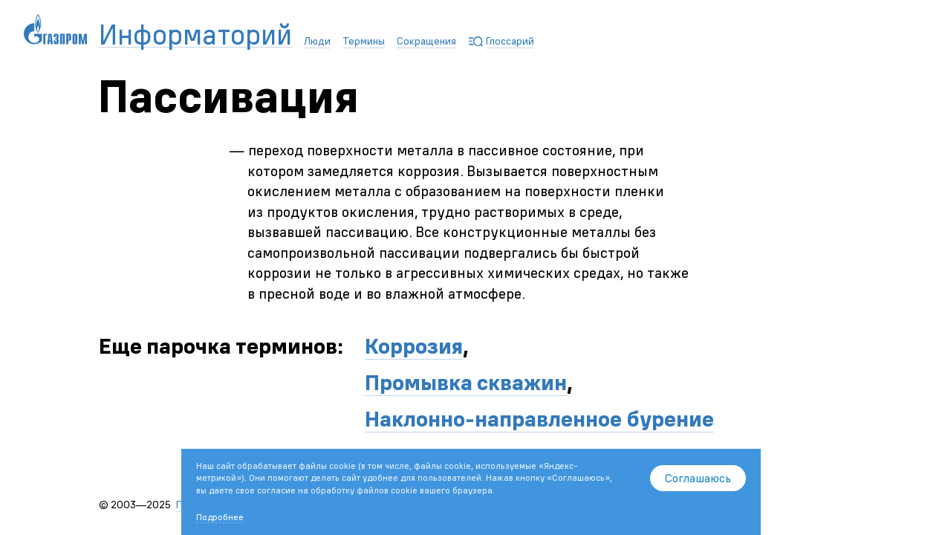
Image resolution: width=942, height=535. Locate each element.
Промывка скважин (466, 382)
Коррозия (414, 346)
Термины (363, 41)
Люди (317, 41)
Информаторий (195, 35)
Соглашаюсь (698, 477)
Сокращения (426, 41)
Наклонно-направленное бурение (539, 419)
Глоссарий (510, 41)
